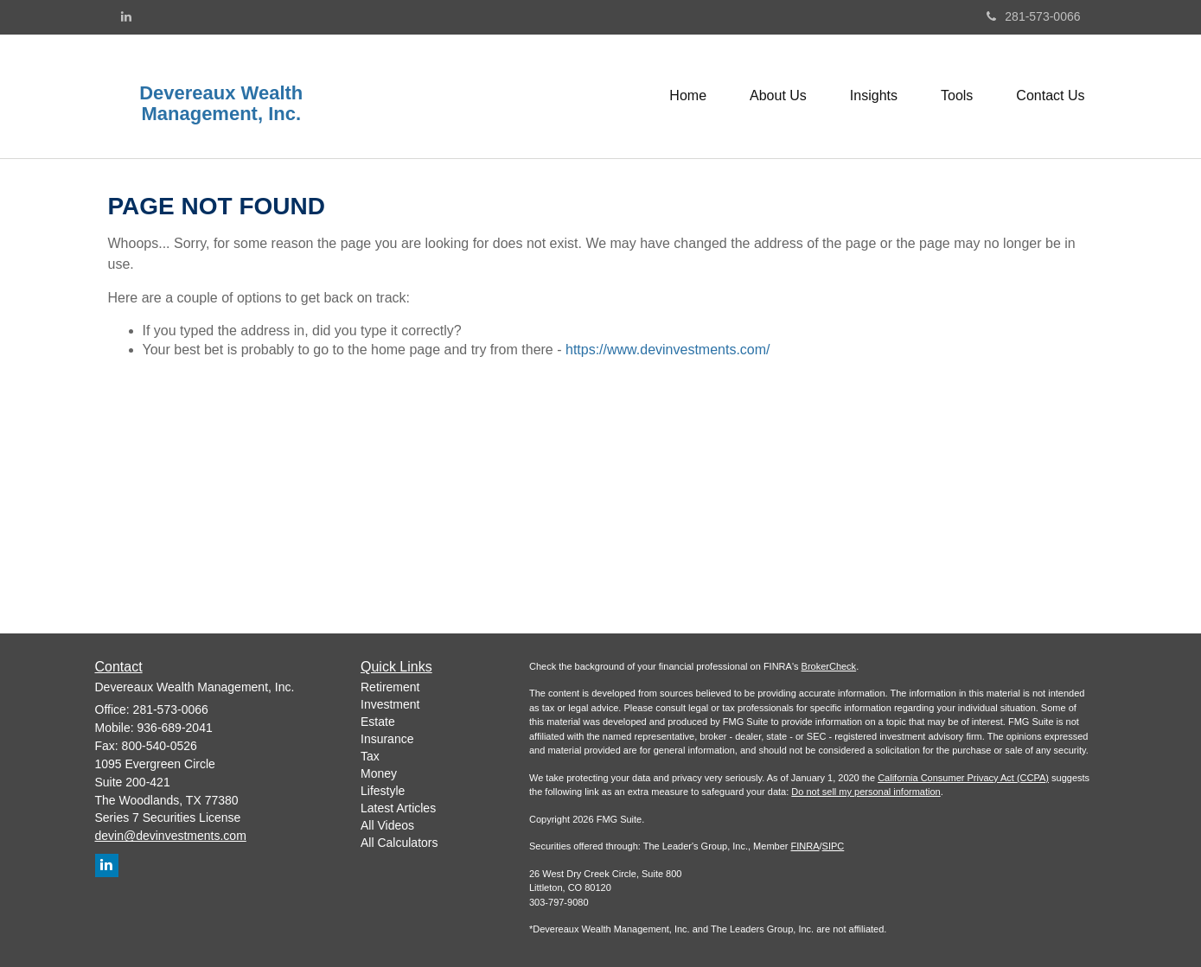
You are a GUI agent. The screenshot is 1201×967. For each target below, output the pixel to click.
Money (379, 773)
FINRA (805, 846)
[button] (778, 96)
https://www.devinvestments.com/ (667, 349)
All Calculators (399, 842)
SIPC (833, 846)
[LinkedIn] (126, 16)
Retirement (390, 687)
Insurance (387, 739)
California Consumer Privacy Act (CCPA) (963, 778)
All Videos (387, 825)
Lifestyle (383, 791)
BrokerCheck (829, 666)
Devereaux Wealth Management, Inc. (221, 103)
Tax (370, 756)
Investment (390, 704)
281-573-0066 (1033, 16)
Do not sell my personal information (865, 791)
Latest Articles (398, 808)
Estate (378, 721)
